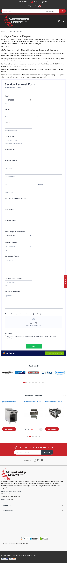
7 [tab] (36, 436)
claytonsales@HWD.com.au (43, 2)
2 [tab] (28, 436)
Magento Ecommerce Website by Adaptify (15, 544)
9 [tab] (39, 436)
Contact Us (65, 281)
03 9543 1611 (10, 500)
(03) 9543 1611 (23, 2)
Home (3, 31)
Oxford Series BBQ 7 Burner (54, 401)
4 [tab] (32, 436)
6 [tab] (35, 436)
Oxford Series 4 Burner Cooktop (10, 402)
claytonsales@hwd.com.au (17, 66)
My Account (32, 6)
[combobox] (22, 11)
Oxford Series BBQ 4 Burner (32, 401)
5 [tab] (33, 436)
